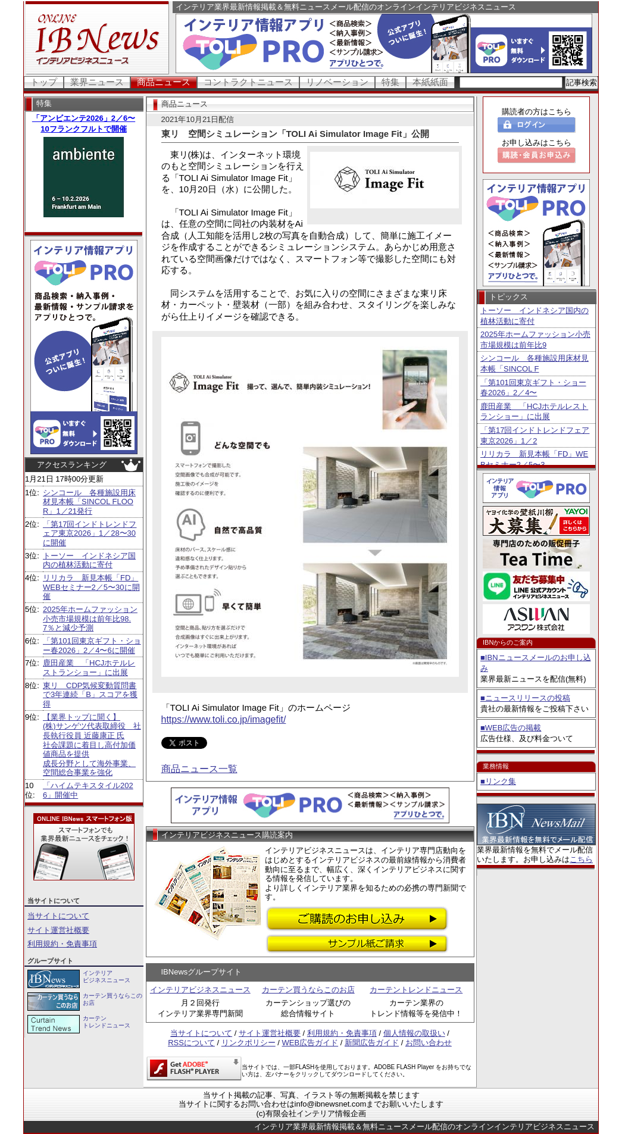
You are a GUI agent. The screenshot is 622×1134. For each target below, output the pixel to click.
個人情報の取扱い (414, 1033)
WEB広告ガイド (310, 1042)
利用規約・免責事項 (62, 943)
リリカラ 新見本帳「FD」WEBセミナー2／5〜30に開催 (91, 587)
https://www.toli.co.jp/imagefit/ (223, 719)
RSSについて (191, 1042)
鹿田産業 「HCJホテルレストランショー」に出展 (89, 667)
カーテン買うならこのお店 (308, 989)
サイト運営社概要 (58, 930)
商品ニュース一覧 (199, 769)
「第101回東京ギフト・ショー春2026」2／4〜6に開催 (92, 645)
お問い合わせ (428, 1042)
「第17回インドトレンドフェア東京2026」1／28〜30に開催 (89, 533)
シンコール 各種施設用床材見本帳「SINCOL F (534, 363)
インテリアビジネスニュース (200, 989)
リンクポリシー (248, 1042)
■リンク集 (498, 781)
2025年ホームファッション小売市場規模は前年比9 (535, 339)
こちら (581, 859)
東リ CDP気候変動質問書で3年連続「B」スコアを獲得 (90, 694)
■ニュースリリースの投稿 (525, 697)
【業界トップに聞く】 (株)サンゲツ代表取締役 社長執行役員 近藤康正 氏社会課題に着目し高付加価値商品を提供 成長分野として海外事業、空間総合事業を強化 (92, 745)
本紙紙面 (430, 82)
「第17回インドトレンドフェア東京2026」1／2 (534, 435)
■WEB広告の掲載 (510, 727)
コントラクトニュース (248, 82)
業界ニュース (97, 82)
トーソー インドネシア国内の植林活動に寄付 (89, 560)
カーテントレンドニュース (416, 989)
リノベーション (337, 82)
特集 (390, 82)
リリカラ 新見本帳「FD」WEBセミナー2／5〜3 (534, 459)
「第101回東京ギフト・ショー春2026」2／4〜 (533, 388)
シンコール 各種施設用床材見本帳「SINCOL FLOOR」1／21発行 (89, 502)
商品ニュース (163, 82)
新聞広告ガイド (372, 1042)
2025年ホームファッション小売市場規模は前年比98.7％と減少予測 (90, 618)
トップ (43, 82)
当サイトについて (58, 915)
